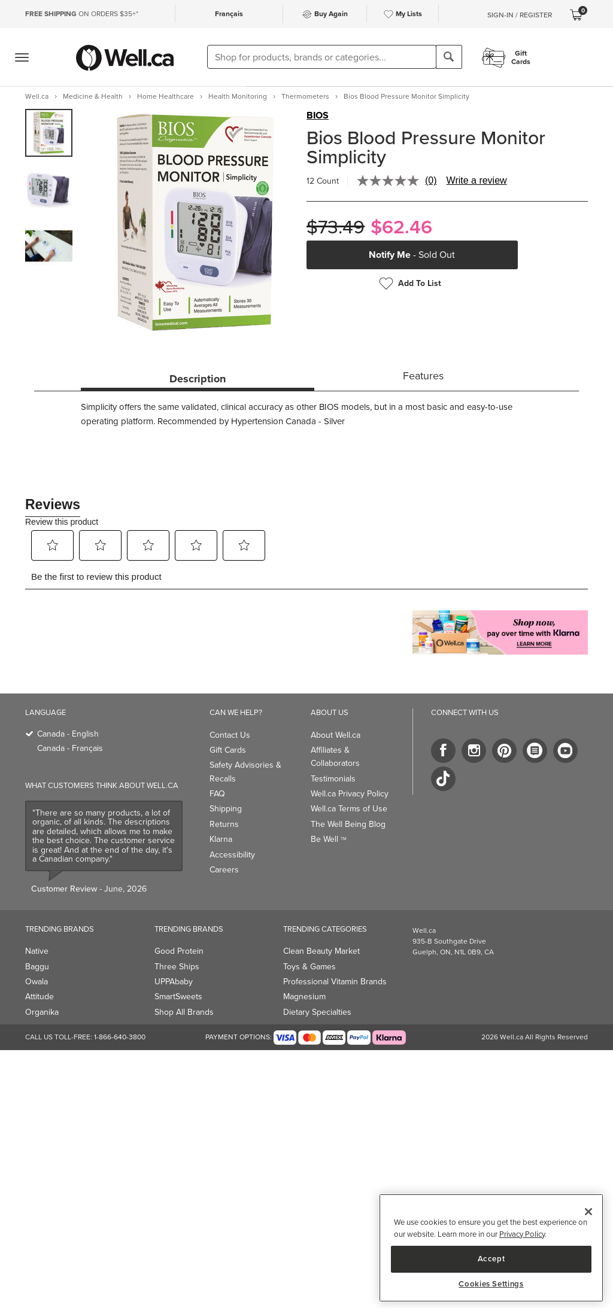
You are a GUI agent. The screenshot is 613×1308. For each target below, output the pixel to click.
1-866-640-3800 (119, 1037)
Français (229, 13)
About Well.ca (335, 735)
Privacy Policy (522, 1234)
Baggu (37, 966)
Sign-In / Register (519, 15)
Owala (36, 981)
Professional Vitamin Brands (335, 981)
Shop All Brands (184, 1012)
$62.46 (401, 227)
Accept (491, 1258)
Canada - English (68, 734)
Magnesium (304, 996)
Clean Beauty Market (321, 951)
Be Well (329, 839)
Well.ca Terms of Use (349, 808)
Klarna (221, 839)
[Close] (588, 1212)
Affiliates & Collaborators (335, 756)
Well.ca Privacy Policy (350, 793)
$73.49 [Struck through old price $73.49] (335, 227)
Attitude (39, 996)
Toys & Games (309, 966)
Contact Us (230, 735)
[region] (491, 1248)
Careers (224, 869)
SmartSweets (178, 996)
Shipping (226, 808)
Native (36, 951)
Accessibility (232, 854)
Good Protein (179, 951)
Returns (224, 824)
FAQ (217, 793)
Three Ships (176, 966)
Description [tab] (197, 379)
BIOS (317, 115)
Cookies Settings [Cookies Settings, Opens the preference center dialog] (491, 1284)
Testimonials (333, 778)
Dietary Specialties (317, 1012)
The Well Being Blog (348, 824)
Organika (42, 1012)
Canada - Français (70, 748)
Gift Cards (228, 750)
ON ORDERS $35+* (81, 13)
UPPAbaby (173, 981)
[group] (48, 133)
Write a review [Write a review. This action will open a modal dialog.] (477, 180)
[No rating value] (391, 180)
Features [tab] (423, 376)
